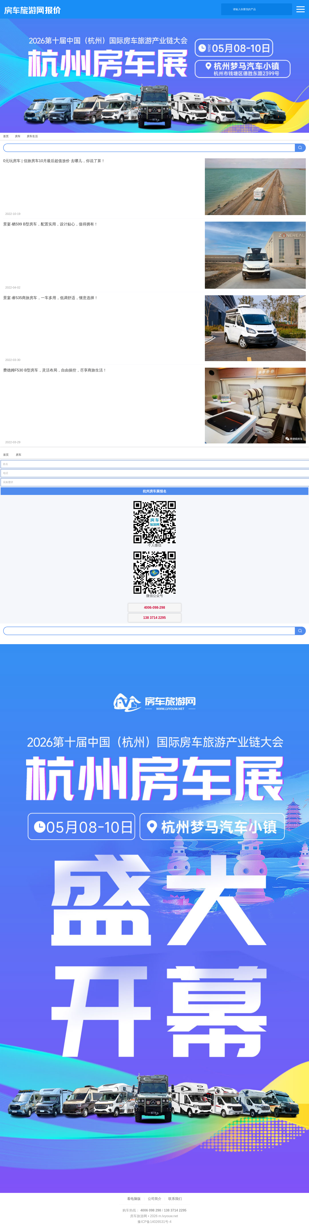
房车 (17, 136)
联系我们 (175, 1199)
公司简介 (154, 1199)
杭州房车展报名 (154, 491)
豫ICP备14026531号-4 (154, 1222)
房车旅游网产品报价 (30, 9)
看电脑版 (134, 1199)
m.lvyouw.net (168, 1216)
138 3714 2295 (175, 1210)
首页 (6, 136)
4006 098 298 (150, 1210)
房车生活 (32, 136)
